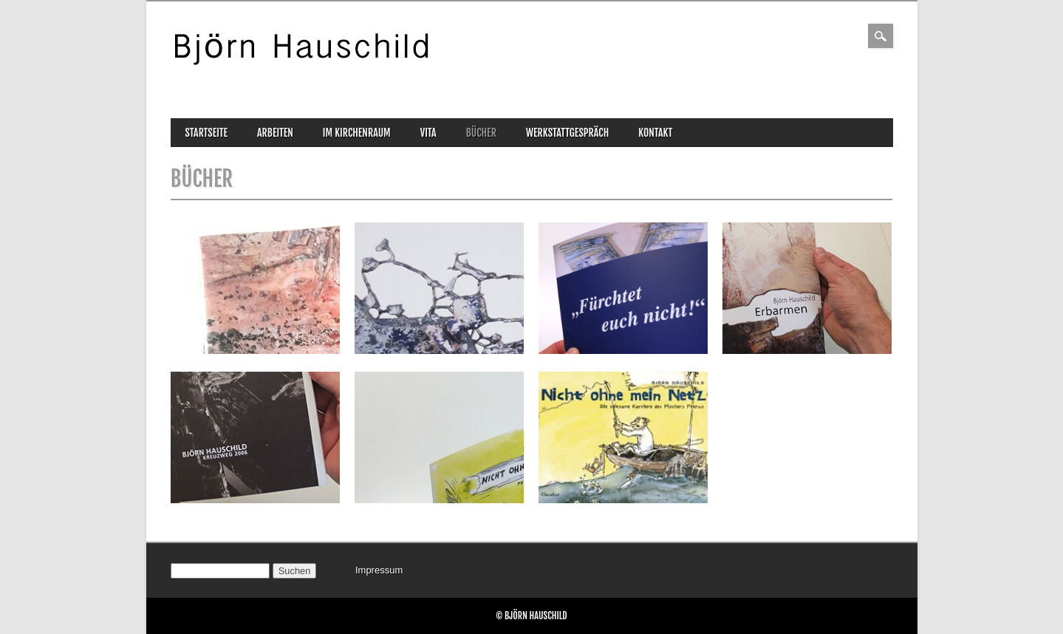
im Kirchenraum (357, 132)
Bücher (481, 132)
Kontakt (655, 132)
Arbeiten (275, 132)
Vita (428, 132)
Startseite (206, 132)
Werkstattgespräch (567, 132)
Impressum (379, 570)
